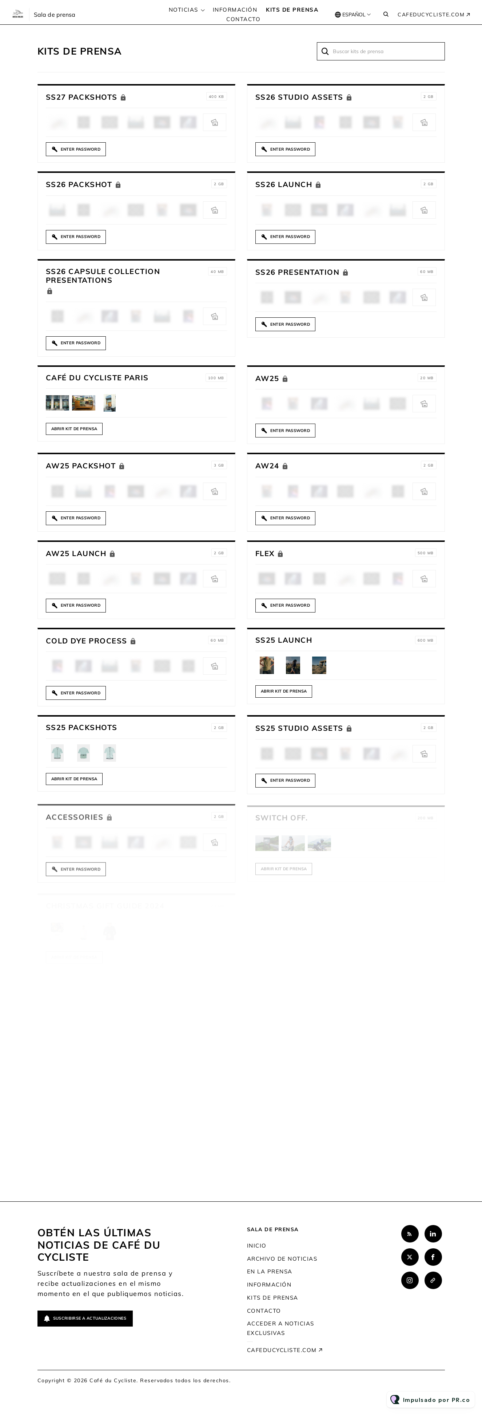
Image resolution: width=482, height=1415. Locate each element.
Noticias (183, 9)
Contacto (243, 19)
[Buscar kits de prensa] (381, 51)
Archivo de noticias (282, 1258)
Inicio (257, 1245)
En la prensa (269, 1271)
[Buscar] (325, 51)
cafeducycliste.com (431, 14)
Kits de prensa (292, 9)
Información (235, 9)
